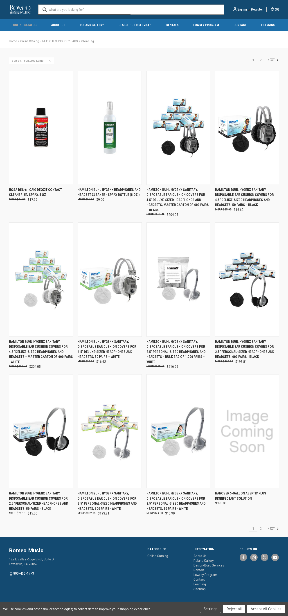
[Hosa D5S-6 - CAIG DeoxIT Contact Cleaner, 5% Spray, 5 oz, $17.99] (41, 128)
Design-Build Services (135, 25)
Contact (240, 25)
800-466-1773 (23, 573)
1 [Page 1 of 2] (253, 60)
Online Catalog (24, 25)
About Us (58, 25)
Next (273, 60)
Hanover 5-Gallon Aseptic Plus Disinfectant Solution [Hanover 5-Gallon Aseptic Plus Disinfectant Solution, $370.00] (240, 496)
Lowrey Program (206, 25)
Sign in (242, 9)
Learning (268, 25)
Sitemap (200, 589)
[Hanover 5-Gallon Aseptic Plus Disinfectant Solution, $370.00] (247, 431)
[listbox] (38, 60)
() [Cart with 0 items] (275, 9)
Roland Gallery (92, 25)
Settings (210, 608)
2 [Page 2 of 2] (261, 60)
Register (257, 9)
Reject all (234, 608)
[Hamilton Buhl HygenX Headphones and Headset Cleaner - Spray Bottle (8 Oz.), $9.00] (110, 128)
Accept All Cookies (266, 608)
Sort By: (17, 60)
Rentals (172, 25)
